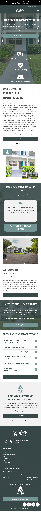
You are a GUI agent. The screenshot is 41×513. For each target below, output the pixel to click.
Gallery (5, 456)
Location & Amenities (9, 455)
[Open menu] (38, 5)
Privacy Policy (7, 462)
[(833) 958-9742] (3, 6)
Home (4, 451)
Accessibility (6, 464)
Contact (5, 458)
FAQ (4, 460)
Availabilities (6, 453)
